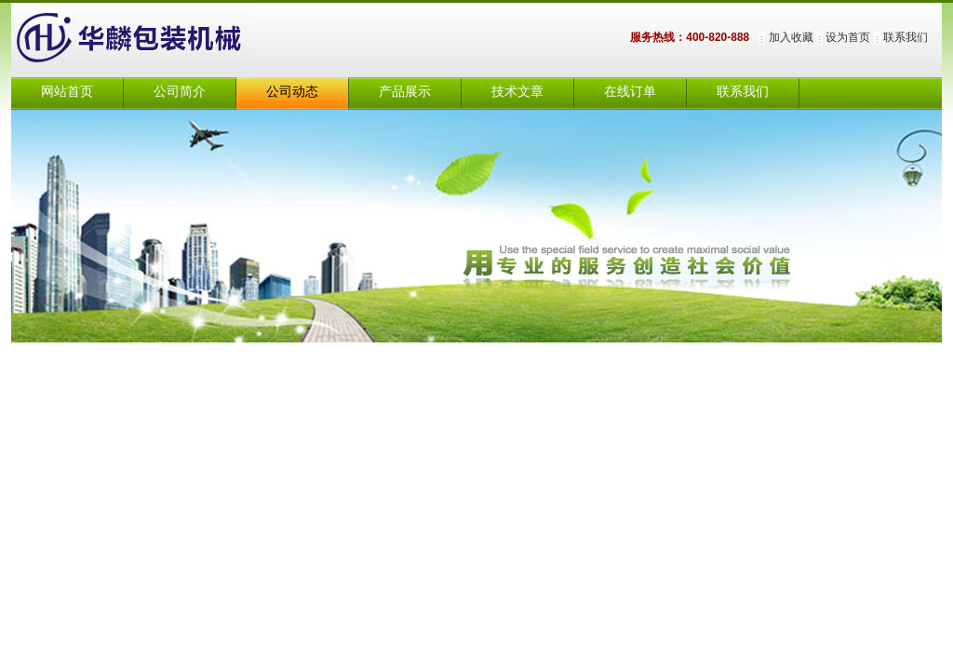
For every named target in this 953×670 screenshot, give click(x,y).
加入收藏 (791, 37)
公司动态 (292, 92)
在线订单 (630, 92)
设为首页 (847, 37)
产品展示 (405, 92)
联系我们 (905, 37)
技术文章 (517, 92)
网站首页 (67, 92)
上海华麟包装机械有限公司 (150, 40)
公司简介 (180, 92)
